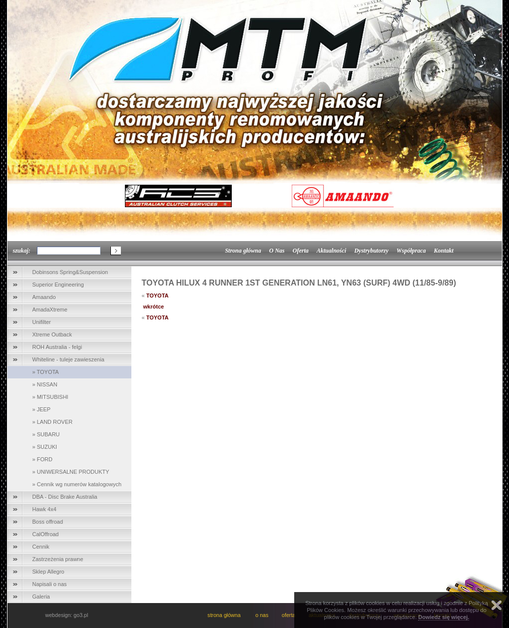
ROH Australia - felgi (57, 347)
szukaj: (21, 250)
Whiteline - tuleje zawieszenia (68, 359)
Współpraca (411, 250)
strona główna (224, 615)
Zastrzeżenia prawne (57, 559)
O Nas (277, 250)
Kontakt (443, 250)
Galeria (41, 597)
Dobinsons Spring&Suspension (70, 272)
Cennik (40, 547)
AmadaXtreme (49, 310)
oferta (288, 615)
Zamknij (497, 605)
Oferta (301, 250)
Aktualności (331, 250)
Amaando (44, 297)
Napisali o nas (49, 584)
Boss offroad (47, 522)
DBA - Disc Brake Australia (64, 497)
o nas (261, 615)
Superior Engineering (58, 285)
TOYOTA (157, 296)
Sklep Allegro (48, 572)
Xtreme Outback (52, 334)
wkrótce (153, 307)
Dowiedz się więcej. (443, 617)
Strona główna (243, 250)
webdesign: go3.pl (66, 615)
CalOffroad (45, 534)
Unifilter (41, 322)
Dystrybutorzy (371, 250)
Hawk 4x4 (44, 509)
